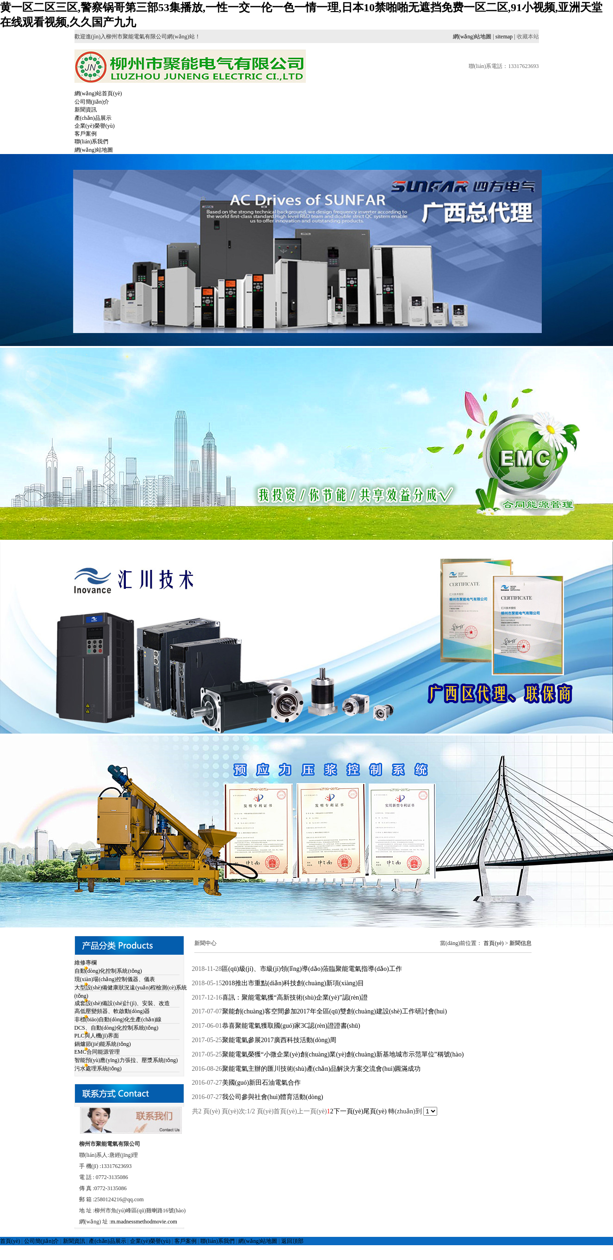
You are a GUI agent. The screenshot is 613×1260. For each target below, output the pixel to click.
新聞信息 (520, 943)
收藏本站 (528, 36)
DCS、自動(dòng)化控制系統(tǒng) (116, 1028)
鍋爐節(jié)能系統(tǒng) (102, 1044)
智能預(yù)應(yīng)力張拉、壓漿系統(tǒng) (126, 1060)
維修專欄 (85, 962)
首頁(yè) (493, 943)
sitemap (504, 36)
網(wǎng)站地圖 (472, 36)
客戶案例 (85, 133)
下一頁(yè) (349, 1111)
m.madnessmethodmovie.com (144, 1221)
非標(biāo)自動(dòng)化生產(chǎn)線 (118, 1019)
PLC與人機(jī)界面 (96, 1035)
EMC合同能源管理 (97, 1052)
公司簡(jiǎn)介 (92, 102)
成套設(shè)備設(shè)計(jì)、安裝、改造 (122, 1003)
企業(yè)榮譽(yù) (94, 126)
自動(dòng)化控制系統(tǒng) (108, 971)
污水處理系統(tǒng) (98, 1068)
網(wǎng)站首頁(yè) (98, 93)
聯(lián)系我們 (91, 141)
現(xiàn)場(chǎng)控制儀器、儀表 (114, 979)
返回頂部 (292, 1241)
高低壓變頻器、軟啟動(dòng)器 (112, 1011)
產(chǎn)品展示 (92, 118)
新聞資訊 (85, 109)
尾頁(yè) (375, 1111)
